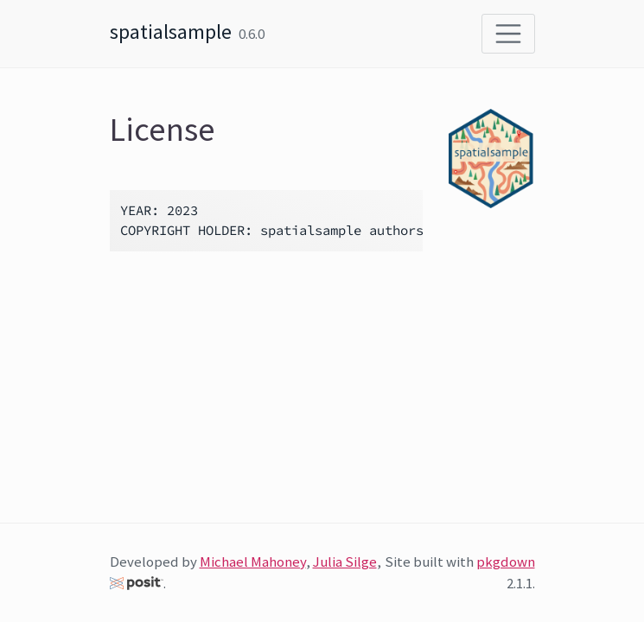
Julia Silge (345, 561)
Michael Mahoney (253, 561)
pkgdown (505, 561)
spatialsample (171, 31)
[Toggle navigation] (508, 34)
